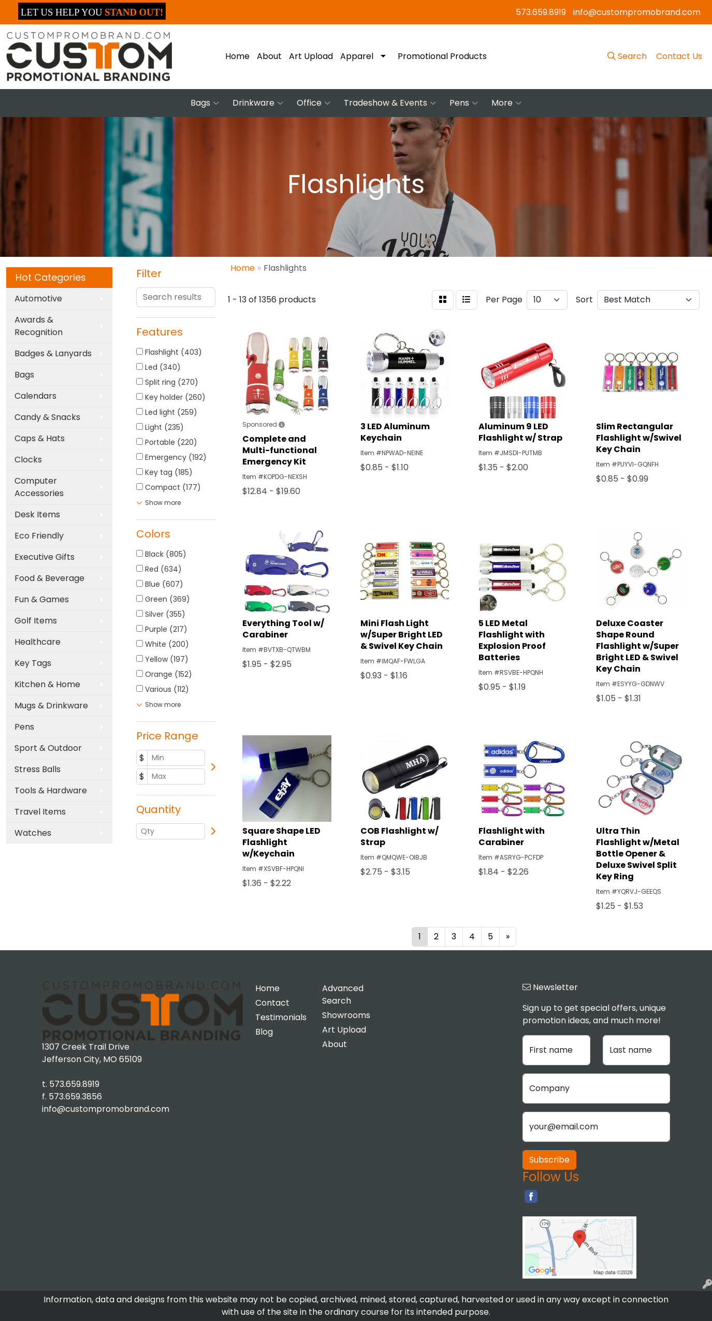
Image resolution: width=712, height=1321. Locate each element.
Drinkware (258, 103)
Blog (264, 1032)
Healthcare (37, 642)
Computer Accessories (39, 487)
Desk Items (37, 514)
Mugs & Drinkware (51, 706)
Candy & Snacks (47, 417)
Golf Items (35, 621)
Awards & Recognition (38, 326)
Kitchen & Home (47, 684)
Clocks (28, 460)
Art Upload (311, 56)
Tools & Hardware (50, 790)
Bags (205, 103)
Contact (272, 1003)
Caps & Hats (39, 438)
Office (313, 103)
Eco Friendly (39, 536)
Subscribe (549, 1160)
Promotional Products (442, 56)
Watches (32, 833)
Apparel (356, 56)
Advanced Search (343, 994)
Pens (463, 103)
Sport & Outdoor (48, 748)
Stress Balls (37, 769)
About (269, 56)
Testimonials (281, 1017)
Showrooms (346, 1015)
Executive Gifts (44, 557)
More (506, 103)
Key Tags (32, 663)
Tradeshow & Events (390, 103)
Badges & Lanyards (53, 353)
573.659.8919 (541, 12)
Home (237, 56)
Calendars (35, 396)
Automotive (38, 298)
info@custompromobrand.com (637, 12)
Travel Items (40, 812)
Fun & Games (41, 599)
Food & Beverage (49, 578)
